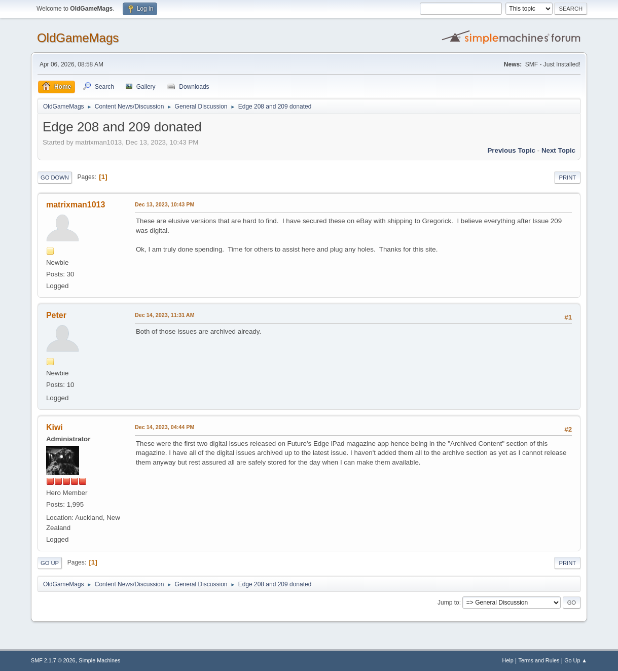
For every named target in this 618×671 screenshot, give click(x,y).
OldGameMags (78, 38)
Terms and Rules (539, 660)
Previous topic (511, 150)
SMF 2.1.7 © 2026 (53, 660)
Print (567, 177)
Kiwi (54, 427)
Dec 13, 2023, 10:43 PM (164, 204)
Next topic (558, 150)
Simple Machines (99, 660)
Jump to (448, 602)
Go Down (55, 177)
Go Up (50, 563)
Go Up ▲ (575, 660)
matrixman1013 (75, 204)
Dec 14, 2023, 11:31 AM (165, 315)
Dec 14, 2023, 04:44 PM (164, 427)
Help (508, 660)
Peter (56, 315)
